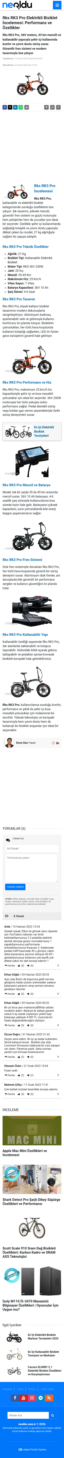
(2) (22, 1057)
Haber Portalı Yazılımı (34, 1449)
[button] (46, 107)
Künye (20, 1389)
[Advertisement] (32, 146)
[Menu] (57, 5)
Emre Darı (22, 742)
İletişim (32, 1389)
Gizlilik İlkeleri (47, 1389)
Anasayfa (7, 1389)
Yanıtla (11, 965)
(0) (22, 965)
